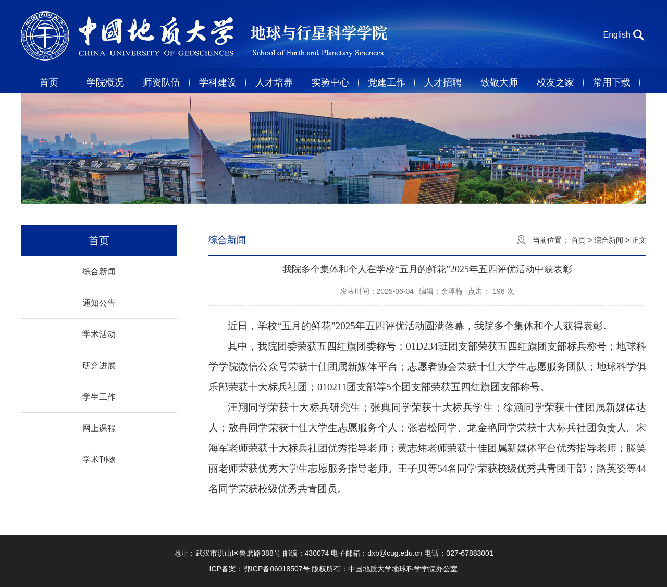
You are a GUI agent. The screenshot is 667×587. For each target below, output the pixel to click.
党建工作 (386, 82)
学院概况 (105, 82)
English (617, 34)
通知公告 (99, 302)
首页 (49, 82)
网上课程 (99, 428)
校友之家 (555, 82)
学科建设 (218, 82)
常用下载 (612, 82)
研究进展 (99, 365)
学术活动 (99, 334)
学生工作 (99, 396)
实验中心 (330, 82)
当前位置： (551, 240)
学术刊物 (99, 459)
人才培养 (274, 82)
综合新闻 (99, 271)
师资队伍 (161, 82)
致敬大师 (499, 82)
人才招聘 (443, 82)
